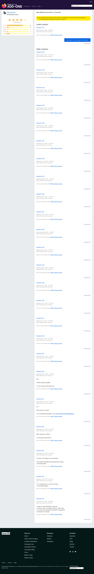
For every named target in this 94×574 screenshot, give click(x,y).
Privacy (3, 562)
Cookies (10, 562)
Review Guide (28, 558)
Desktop (49, 536)
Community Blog (29, 549)
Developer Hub (29, 544)
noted (15, 566)
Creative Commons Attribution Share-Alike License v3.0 (51, 566)
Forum (26, 552)
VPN (71, 538)
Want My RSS (11, 12)
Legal (15, 562)
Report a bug (28, 555)
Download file (87, 43)
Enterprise (50, 541)
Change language (74, 566)
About (26, 536)
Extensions (27, 6)
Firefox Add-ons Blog (31, 538)
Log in (90, 1)
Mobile (49, 538)
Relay (71, 541)
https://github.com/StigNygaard (65, 413)
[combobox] (81, 6)
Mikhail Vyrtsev (13, 14)
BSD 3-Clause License (56, 35)
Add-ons (27, 533)
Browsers (72, 536)
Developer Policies (30, 547)
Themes (34, 6)
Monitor (72, 544)
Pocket (72, 547)
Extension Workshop (30, 541)
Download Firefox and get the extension (77, 40)
